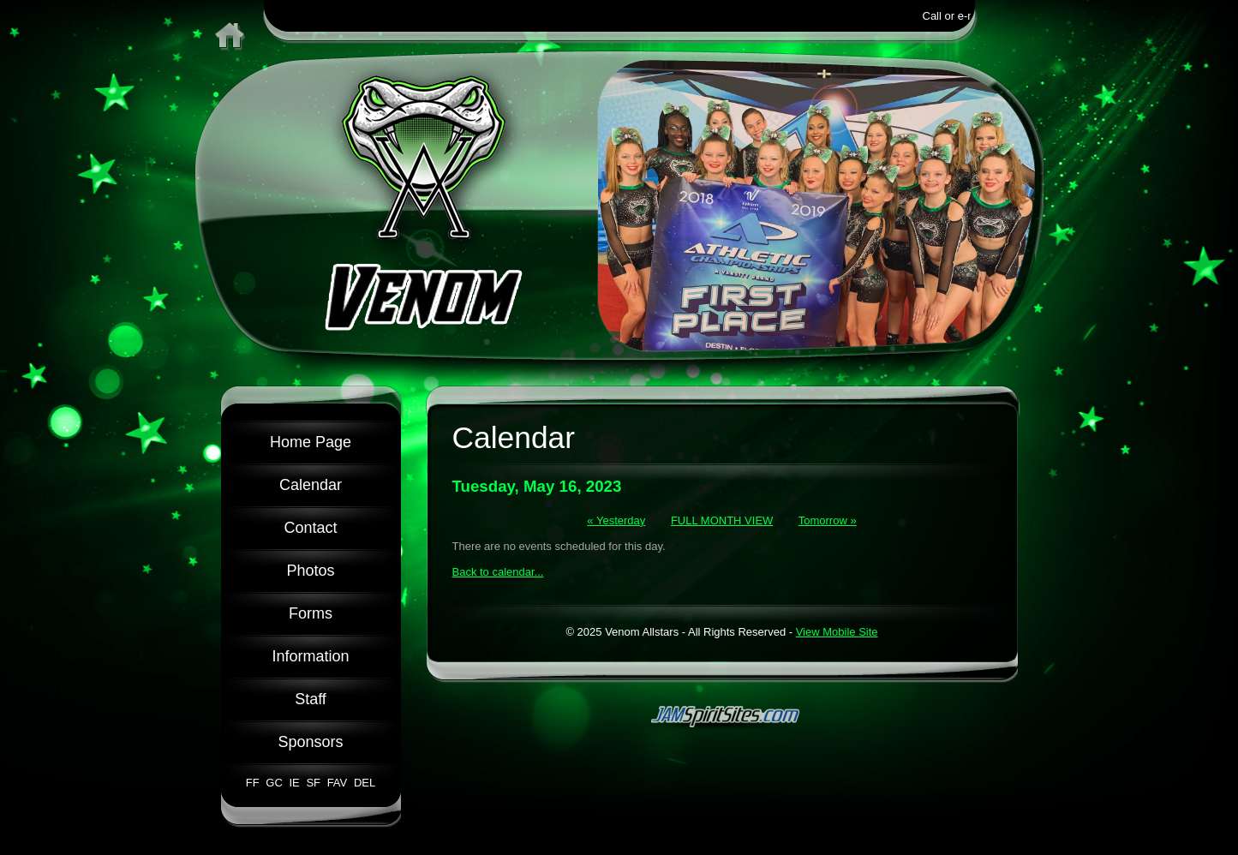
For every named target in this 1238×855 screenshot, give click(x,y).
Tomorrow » (827, 520)
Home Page (310, 442)
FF (253, 782)
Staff (310, 699)
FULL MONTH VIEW (722, 520)
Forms (310, 613)
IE (294, 782)
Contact (310, 527)
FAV (337, 782)
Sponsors (310, 741)
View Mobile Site (837, 631)
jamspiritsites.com (722, 714)
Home (227, 25)
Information (310, 656)
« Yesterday (616, 520)
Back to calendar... (498, 571)
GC (274, 782)
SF (313, 782)
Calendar (310, 484)
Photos (310, 570)
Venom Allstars (396, 205)
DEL (364, 782)
